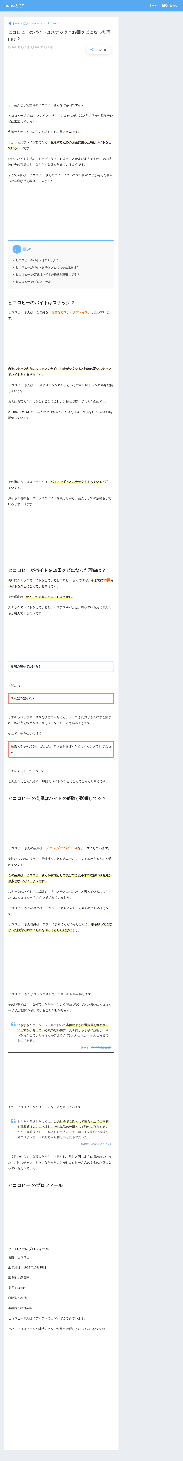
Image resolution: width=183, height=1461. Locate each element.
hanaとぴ (14, 5)
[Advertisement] (61, 80)
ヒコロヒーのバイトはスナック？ (37, 260)
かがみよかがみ (101, 1047)
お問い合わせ (170, 5)
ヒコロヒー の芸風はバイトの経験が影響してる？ (48, 274)
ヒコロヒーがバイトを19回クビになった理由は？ (47, 267)
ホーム (153, 5)
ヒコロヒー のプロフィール (33, 281)
